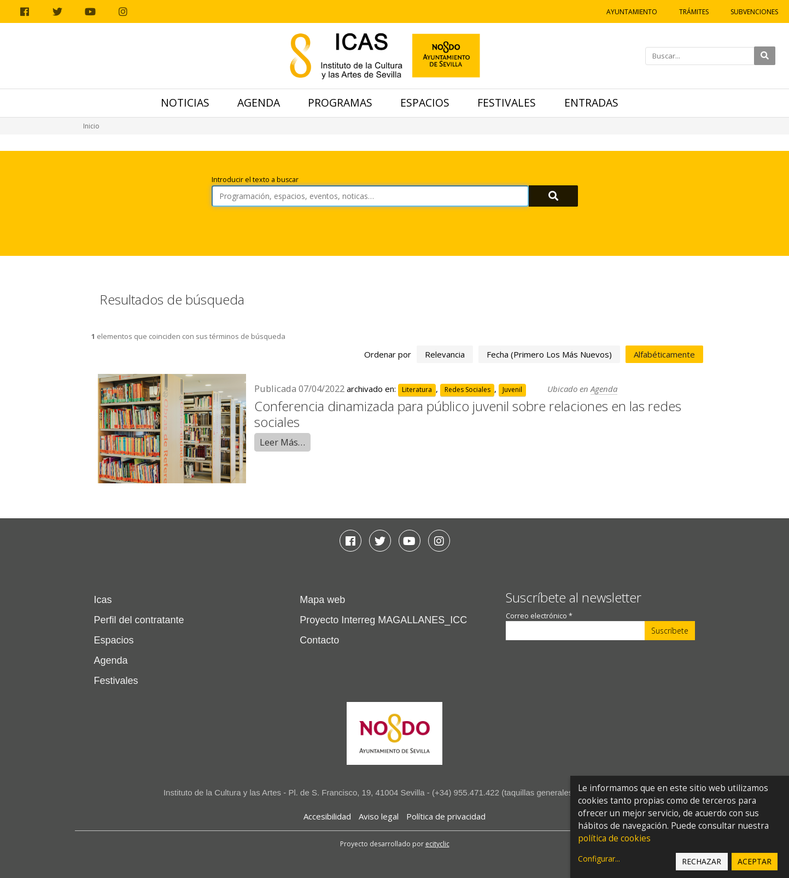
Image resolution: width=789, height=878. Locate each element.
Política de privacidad (446, 816)
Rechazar (701, 861)
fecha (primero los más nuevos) (549, 354)
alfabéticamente (664, 354)
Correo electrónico (539, 616)
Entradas (591, 102)
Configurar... (599, 858)
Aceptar (755, 861)
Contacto (319, 640)
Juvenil (512, 389)
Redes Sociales (467, 389)
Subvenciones (754, 11)
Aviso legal (379, 816)
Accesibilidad (327, 816)
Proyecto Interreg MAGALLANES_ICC (383, 619)
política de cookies (614, 838)
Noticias (185, 102)
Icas (103, 599)
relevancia (445, 354)
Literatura (417, 389)
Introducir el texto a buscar (255, 179)
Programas (340, 102)
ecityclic (437, 843)
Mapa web (322, 599)
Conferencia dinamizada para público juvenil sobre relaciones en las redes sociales (467, 414)
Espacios (424, 102)
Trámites (694, 11)
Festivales (506, 102)
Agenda (258, 102)
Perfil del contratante (139, 619)
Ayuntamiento (631, 11)
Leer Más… (282, 442)
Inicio (91, 126)
